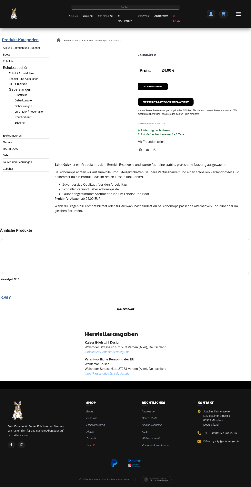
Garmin (7, 142)
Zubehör (161, 16)
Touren (144, 16)
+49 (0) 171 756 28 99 (223, 432)
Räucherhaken (24, 117)
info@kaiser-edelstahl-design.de (107, 352)
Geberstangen (23, 106)
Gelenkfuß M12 (10, 279)
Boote (88, 16)
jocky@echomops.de (226, 441)
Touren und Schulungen (17, 162)
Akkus (73, 16)
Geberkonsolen (24, 100)
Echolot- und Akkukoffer (23, 78)
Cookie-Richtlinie (152, 425)
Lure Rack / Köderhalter (29, 111)
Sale (5, 155)
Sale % (90, 445)
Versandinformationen (155, 445)
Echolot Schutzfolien (21, 73)
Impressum (148, 411)
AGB (145, 431)
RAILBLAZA (10, 148)
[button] (140, 149)
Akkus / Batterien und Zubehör (21, 47)
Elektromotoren (12, 135)
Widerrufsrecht (151, 438)
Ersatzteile (21, 95)
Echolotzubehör (15, 68)
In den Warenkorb (153, 86)
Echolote (105, 16)
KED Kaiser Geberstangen (95, 40)
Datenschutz (149, 418)
